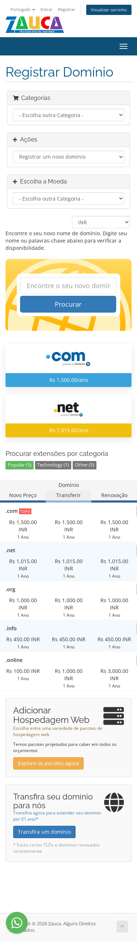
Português (23, 9)
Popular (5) (19, 465)
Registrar (66, 9)
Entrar (47, 9)
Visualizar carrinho (109, 9)
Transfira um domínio (44, 831)
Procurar (68, 304)
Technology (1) (53, 465)
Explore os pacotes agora (48, 763)
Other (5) (84, 465)
